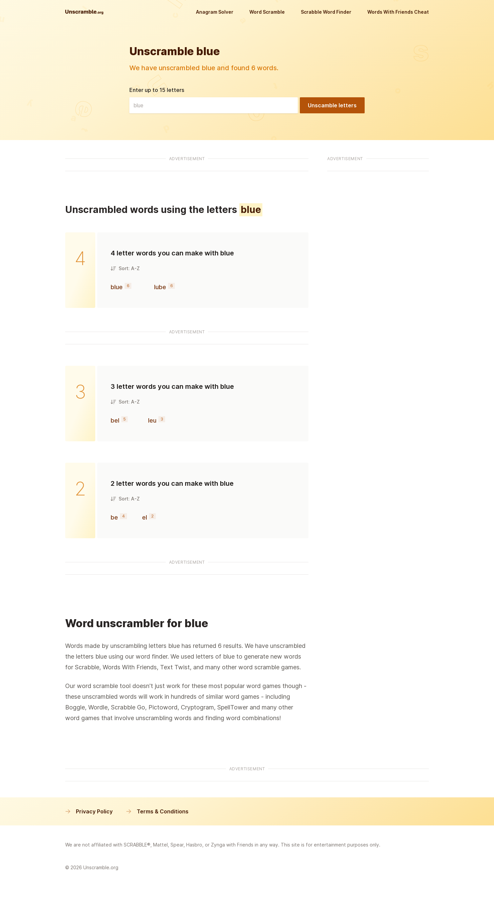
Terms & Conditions (157, 811)
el (144, 517)
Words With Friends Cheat (398, 12)
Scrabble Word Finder (326, 12)
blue (117, 287)
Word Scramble (267, 12)
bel (115, 420)
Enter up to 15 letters (156, 90)
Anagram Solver (214, 12)
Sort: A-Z (125, 268)
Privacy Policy (89, 811)
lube (160, 287)
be (114, 517)
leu (152, 420)
